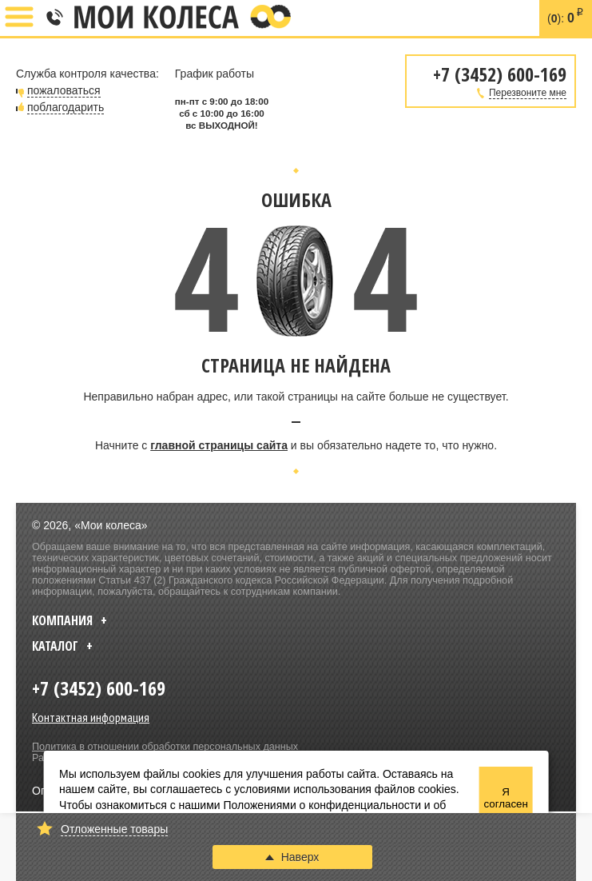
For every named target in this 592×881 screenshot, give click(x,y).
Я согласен (505, 798)
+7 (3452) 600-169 (53, 18)
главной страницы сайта (219, 445)
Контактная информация (90, 717)
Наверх (292, 857)
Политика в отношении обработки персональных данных (165, 746)
